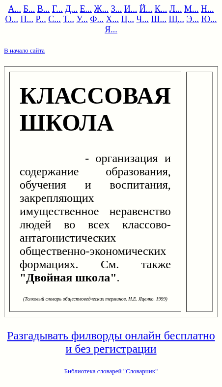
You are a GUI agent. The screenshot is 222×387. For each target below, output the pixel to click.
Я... (111, 29)
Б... (29, 9)
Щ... (176, 19)
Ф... (97, 19)
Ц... (128, 19)
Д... (71, 9)
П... (27, 19)
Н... (207, 9)
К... (161, 9)
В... (43, 9)
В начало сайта (24, 50)
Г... (57, 9)
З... (116, 9)
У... (81, 19)
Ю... (209, 19)
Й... (146, 9)
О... (12, 19)
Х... (112, 19)
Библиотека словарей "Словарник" (111, 371)
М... (191, 9)
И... (131, 9)
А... (15, 9)
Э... (193, 19)
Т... (68, 19)
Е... (86, 9)
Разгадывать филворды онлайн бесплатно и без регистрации (111, 342)
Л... (175, 9)
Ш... (158, 19)
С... (54, 19)
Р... (41, 19)
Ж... (101, 9)
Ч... (143, 19)
